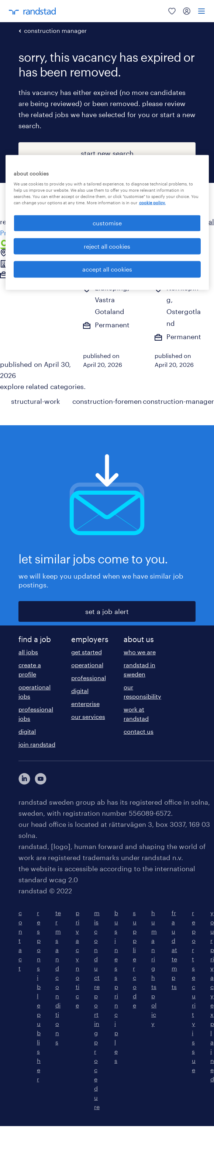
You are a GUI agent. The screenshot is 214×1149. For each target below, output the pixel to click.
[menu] (201, 11)
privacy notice (77, 959)
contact (20, 940)
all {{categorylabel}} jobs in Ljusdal (158, 222)
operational (87, 664)
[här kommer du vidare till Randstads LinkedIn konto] (24, 779)
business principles (116, 986)
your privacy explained (212, 995)
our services (88, 716)
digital (27, 731)
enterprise (85, 703)
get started (86, 651)
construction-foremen (107, 401)
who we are (140, 651)
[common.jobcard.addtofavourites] (126, 245)
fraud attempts (174, 949)
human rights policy (154, 968)
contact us (138, 731)
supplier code (135, 959)
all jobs (28, 651)
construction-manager (178, 401)
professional (88, 677)
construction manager (55, 30)
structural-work (35, 401)
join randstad (36, 744)
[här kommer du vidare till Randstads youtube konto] (40, 779)
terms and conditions (58, 977)
